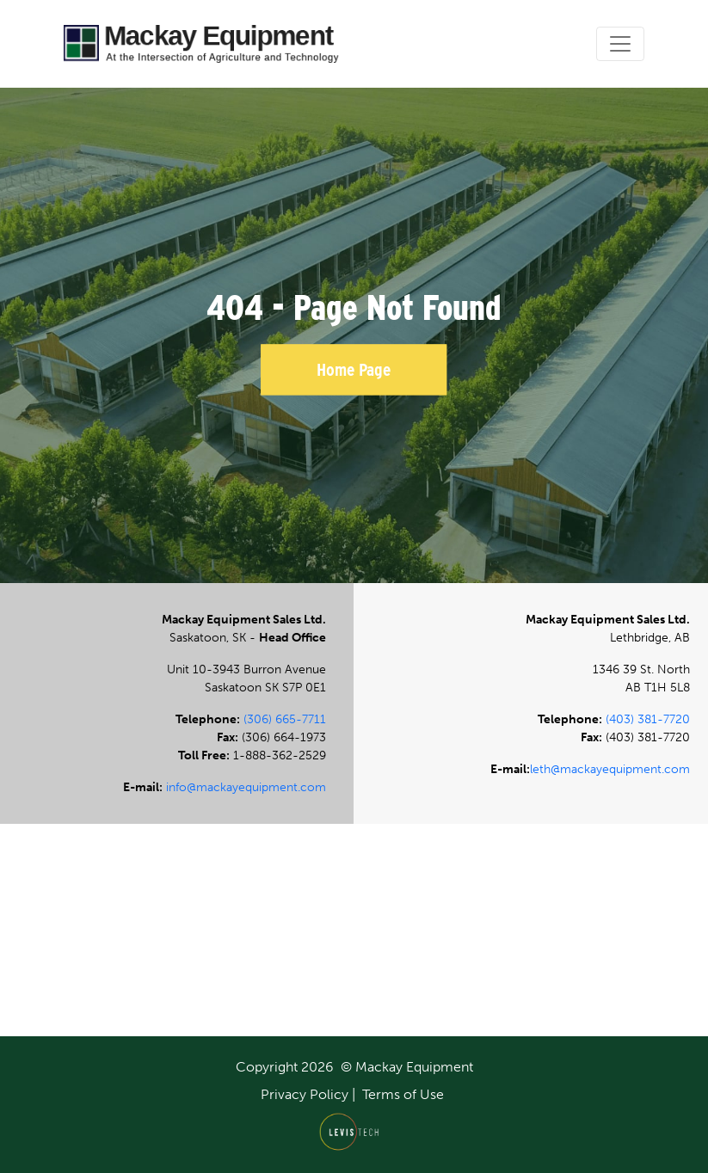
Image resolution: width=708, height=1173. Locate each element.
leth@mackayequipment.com (610, 769)
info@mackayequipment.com (246, 787)
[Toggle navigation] (620, 44)
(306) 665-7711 (284, 719)
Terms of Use (403, 1094)
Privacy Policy (304, 1094)
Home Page (354, 369)
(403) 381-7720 (648, 719)
